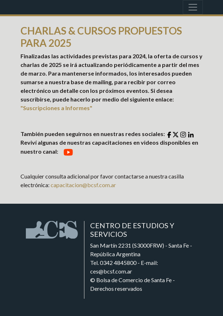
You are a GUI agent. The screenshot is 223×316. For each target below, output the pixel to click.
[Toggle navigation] (193, 7)
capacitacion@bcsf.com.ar (83, 184)
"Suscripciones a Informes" (56, 107)
